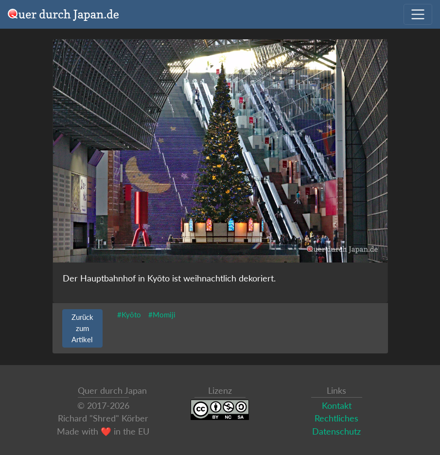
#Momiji (162, 314)
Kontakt (337, 406)
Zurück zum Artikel (82, 328)
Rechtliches (336, 418)
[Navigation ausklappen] (418, 14)
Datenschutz (336, 431)
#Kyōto (129, 314)
